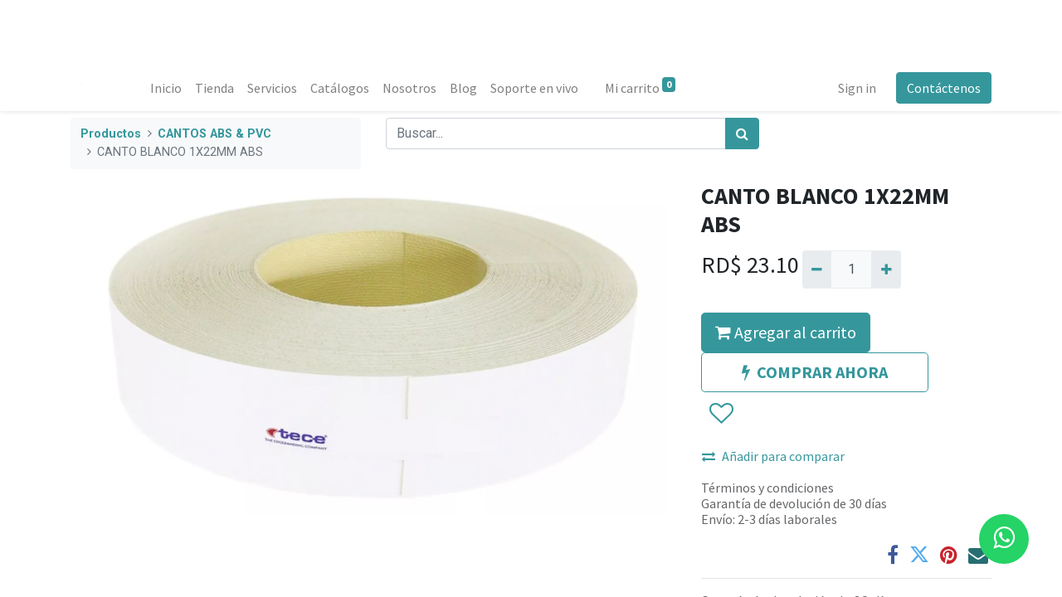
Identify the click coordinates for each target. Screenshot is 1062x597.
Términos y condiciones (767, 487)
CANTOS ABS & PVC (214, 134)
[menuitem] (166, 87)
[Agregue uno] (885, 269)
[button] (720, 413)
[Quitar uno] (816, 269)
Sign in (857, 88)
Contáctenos (944, 88)
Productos (110, 134)
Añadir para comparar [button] (773, 456)
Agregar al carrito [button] (785, 332)
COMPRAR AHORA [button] (815, 372)
